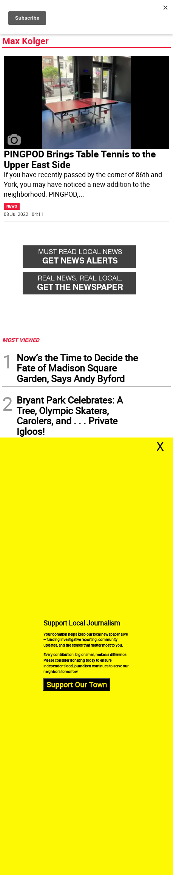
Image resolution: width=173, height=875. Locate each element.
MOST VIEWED (20, 340)
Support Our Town (76, 684)
